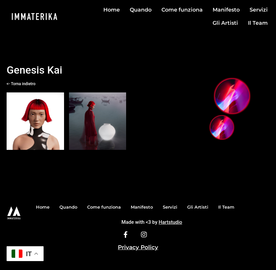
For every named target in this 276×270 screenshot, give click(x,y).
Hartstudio (170, 222)
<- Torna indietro (21, 84)
